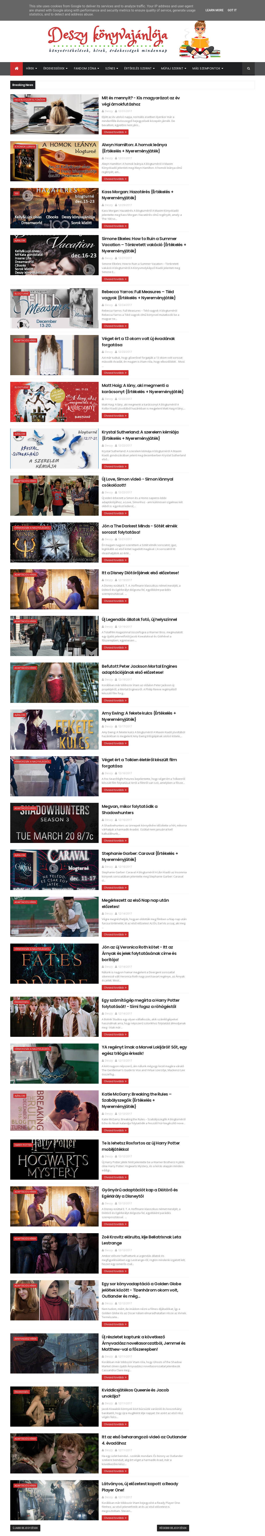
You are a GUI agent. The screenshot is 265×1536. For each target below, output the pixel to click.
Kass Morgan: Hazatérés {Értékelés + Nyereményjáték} (215, 542)
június (192, 1001)
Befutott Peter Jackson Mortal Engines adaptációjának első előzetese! (115, 657)
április (192, 1012)
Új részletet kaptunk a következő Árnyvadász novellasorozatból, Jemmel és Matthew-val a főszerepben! (122, 1314)
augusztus (196, 989)
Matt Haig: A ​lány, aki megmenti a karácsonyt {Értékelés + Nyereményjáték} (122, 380)
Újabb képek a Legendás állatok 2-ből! (216, 873)
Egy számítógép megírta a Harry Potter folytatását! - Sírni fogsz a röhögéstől (116, 981)
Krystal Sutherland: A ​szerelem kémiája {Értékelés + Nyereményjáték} (116, 426)
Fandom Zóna (85, 68)
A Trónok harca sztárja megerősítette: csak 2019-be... (217, 881)
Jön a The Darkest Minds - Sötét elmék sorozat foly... (217, 606)
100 (16, 192)
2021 (187, 489)
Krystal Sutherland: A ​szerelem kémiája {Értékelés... (217, 588)
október (194, 978)
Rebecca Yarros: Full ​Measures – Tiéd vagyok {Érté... (215, 560)
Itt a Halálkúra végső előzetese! (211, 806)
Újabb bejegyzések (25, 1497)
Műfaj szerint (172, 68)
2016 (187, 1037)
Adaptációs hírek (25, 333)
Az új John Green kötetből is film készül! (218, 849)
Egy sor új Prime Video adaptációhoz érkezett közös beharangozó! (224, 1223)
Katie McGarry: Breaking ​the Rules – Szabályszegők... (215, 710)
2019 (187, 500)
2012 (187, 1060)
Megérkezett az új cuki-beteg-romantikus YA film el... (220, 927)
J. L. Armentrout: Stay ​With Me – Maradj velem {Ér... (217, 899)
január (192, 1029)
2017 (187, 512)
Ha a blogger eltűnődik (30, 99)
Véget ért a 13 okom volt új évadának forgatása (215, 570)
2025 (187, 466)
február (193, 1024)
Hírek (30, 68)
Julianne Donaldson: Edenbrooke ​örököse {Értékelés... (219, 793)
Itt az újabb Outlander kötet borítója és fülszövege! (226, 1156)
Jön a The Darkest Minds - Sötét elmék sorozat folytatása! (115, 519)
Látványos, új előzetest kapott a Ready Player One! (217, 784)
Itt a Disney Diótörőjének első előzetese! (116, 562)
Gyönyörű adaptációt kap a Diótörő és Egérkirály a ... (216, 729)
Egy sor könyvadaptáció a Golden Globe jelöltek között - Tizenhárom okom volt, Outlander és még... (117, 1262)
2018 (187, 506)
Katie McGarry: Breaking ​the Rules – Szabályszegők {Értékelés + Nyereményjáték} (122, 1073)
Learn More (214, 10)
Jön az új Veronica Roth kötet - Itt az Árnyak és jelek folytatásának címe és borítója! (120, 935)
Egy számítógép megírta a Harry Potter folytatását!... (217, 692)
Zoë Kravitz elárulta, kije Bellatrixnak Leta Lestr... (219, 738)
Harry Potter (23, 1118)
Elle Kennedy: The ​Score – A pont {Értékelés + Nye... (212, 917)
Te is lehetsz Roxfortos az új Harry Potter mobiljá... (218, 719)
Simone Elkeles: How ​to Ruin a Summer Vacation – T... (216, 551)
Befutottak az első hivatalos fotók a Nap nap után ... (218, 866)
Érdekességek (54, 68)
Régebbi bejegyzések (154, 1497)
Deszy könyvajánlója (197, 1250)
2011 (186, 1065)
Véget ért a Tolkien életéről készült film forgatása (217, 646)
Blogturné (22, 286)
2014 (187, 1048)
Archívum (198, 452)
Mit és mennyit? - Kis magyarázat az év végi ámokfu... (217, 523)
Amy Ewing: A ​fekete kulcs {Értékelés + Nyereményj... (216, 636)
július (191, 995)
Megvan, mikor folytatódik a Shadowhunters (121, 793)
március (194, 1018)
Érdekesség (22, 980)
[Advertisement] (217, 312)
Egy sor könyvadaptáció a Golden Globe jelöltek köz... (218, 747)
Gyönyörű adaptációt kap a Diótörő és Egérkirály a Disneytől (115, 1166)
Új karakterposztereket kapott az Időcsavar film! (213, 841)
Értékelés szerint (138, 68)
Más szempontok (206, 68)
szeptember (197, 984)
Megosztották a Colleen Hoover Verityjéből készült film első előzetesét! (225, 1173)
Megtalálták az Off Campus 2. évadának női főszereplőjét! (219, 1206)
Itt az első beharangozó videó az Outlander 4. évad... (212, 775)
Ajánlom (20, 238)
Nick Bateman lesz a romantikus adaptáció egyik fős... (212, 954)
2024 (187, 472)
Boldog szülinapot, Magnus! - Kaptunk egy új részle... (220, 823)
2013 (187, 1054)
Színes (110, 68)
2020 (187, 495)
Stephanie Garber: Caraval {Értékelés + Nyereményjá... (217, 664)
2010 (187, 1071)
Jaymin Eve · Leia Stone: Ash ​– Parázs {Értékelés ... (215, 945)
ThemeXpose (33, 1530)
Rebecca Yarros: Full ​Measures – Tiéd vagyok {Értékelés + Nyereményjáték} (121, 288)
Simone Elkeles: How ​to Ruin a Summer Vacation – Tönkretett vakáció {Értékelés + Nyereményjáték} (120, 242)
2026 (187, 460)
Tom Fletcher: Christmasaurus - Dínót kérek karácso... (216, 908)
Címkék (236, 452)
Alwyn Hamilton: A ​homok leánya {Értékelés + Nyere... (212, 533)
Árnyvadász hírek (26, 1310)
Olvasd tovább (89, 131)
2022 (187, 483)
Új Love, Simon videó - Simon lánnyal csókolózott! (215, 597)
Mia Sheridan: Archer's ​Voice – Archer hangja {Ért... (216, 890)
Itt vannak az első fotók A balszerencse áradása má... (217, 832)
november (196, 972)
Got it (232, 10)
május (192, 1007)
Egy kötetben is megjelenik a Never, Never (220, 801)
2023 (187, 478)
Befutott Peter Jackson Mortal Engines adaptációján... (217, 627)
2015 (187, 1042)
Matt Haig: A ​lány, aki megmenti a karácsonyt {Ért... (212, 579)
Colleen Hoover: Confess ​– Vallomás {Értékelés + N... (215, 963)
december (196, 517)
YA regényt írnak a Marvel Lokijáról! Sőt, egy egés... (218, 701)
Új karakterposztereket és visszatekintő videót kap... (218, 856)
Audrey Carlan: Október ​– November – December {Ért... (217, 814)
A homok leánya (25, 145)
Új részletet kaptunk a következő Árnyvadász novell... (212, 756)
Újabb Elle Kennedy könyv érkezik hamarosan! (221, 1190)
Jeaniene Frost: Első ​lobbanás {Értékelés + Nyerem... (219, 936)
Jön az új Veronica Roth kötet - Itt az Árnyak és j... (215, 683)
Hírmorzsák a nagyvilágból (32, 517)
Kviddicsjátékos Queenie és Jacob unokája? (120, 1360)
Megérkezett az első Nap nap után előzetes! (120, 885)
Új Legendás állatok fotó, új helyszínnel (115, 608)
